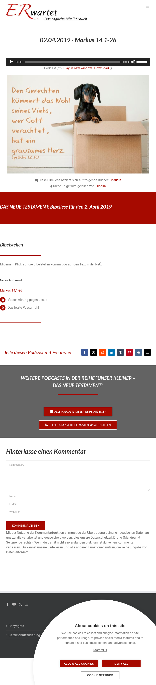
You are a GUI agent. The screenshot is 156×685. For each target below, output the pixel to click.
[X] (93, 352)
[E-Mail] (147, 352)
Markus (115, 180)
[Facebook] (84, 352)
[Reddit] (102, 352)
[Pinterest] (129, 352)
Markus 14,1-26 (11, 290)
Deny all (120, 663)
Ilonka (101, 186)
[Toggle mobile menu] (148, 6)
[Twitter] (20, 604)
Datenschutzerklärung (24, 635)
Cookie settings (100, 675)
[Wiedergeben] (11, 62)
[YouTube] (14, 604)
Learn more (100, 649)
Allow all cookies (80, 663)
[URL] (78, 512)
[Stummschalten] (133, 62)
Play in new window (77, 68)
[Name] (78, 496)
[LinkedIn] (111, 352)
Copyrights (16, 626)
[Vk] (138, 352)
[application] (78, 62)
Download (101, 68)
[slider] (72, 62)
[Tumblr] (120, 352)
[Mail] (26, 604)
